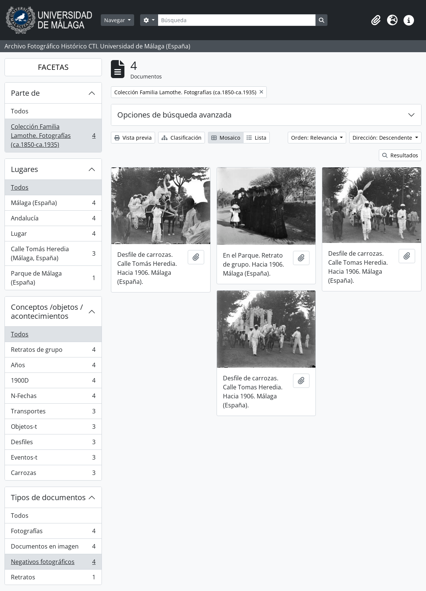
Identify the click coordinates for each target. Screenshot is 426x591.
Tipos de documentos (48, 497)
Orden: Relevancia (315, 137)
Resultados (400, 155)
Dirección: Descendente (383, 137)
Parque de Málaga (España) (53, 277)
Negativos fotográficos (53, 563)
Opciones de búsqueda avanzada (174, 115)
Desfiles (53, 443)
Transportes (53, 413)
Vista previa (133, 137)
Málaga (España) (53, 204)
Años (53, 366)
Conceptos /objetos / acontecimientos (47, 311)
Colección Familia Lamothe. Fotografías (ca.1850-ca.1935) (53, 135)
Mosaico (225, 137)
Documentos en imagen (53, 548)
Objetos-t (53, 428)
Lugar (53, 235)
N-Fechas (53, 397)
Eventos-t (53, 459)
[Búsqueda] (237, 20)
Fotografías (53, 532)
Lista (256, 137)
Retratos (53, 579)
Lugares (24, 169)
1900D (53, 382)
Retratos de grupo (53, 351)
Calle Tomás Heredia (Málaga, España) (53, 253)
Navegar (115, 20)
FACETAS (53, 67)
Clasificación (181, 137)
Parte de (25, 93)
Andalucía (53, 220)
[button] (376, 20)
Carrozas (53, 474)
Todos (19, 111)
